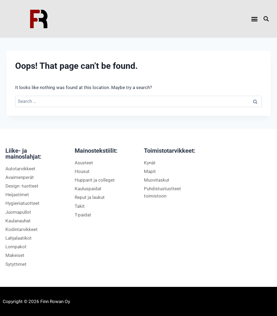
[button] (254, 19)
